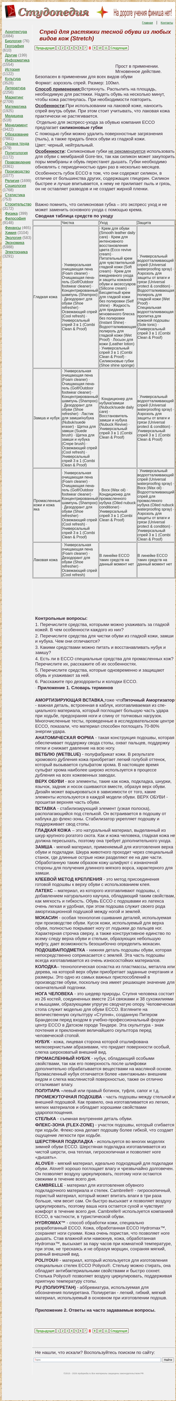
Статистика (15, 195)
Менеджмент (16, 125)
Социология (15, 186)
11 (105, 48)
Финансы (13, 228)
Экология (13, 238)
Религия (12, 181)
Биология (13, 41)
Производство (17, 171)
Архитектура (16, 32)
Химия (10, 233)
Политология (16, 153)
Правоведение (18, 162)
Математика (15, 107)
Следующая (119, 48)
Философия (15, 218)
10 (100, 48)
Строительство (18, 204)
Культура (13, 79)
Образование (16, 134)
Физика (11, 213)
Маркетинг (14, 97)
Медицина (14, 116)
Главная (147, 22)
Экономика (14, 243)
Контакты (167, 22)
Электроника (16, 252)
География (14, 46)
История (12, 69)
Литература (15, 88)
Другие (11, 55)
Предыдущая (45, 48)
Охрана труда (17, 144)
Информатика (17, 60)
